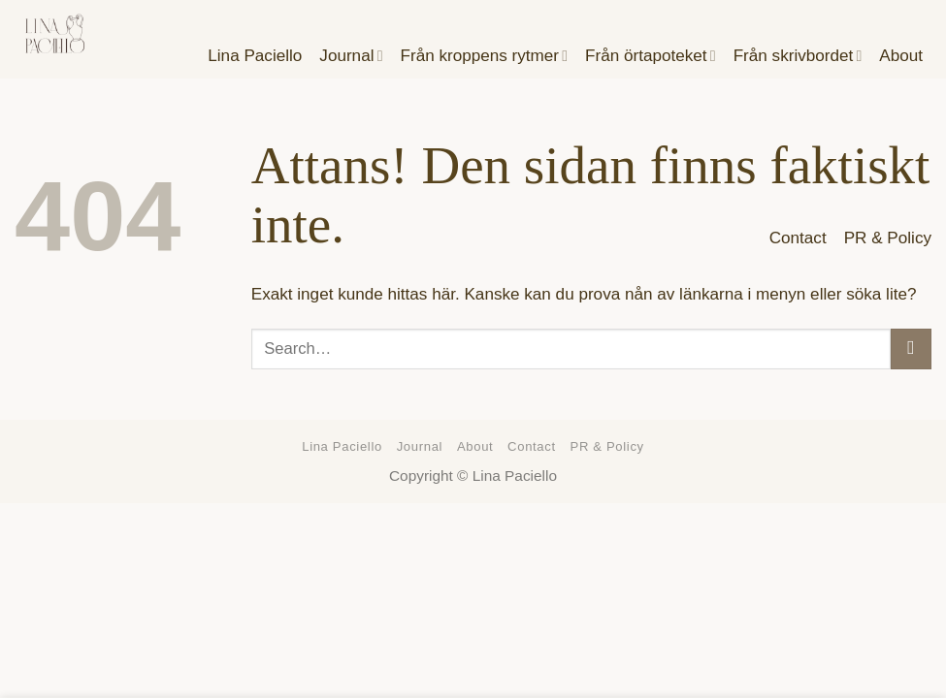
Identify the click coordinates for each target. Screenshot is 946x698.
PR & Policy (887, 238)
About (475, 446)
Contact (798, 238)
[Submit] (911, 349)
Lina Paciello (342, 446)
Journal (419, 446)
